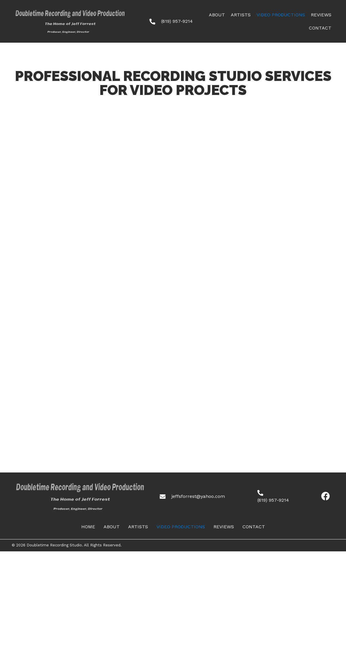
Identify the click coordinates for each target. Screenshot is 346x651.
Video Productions (180, 526)
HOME (88, 526)
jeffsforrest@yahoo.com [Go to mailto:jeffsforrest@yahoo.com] (198, 496)
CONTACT (253, 526)
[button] (325, 496)
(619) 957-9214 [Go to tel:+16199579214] (177, 21)
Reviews (224, 526)
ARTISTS (138, 526)
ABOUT (112, 526)
